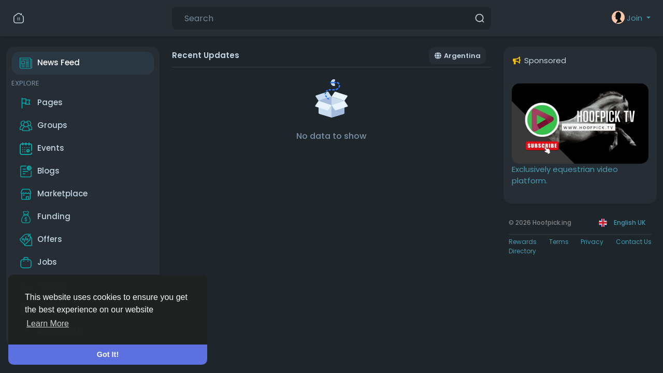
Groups (43, 126)
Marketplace (54, 194)
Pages (41, 103)
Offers (41, 240)
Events (42, 148)
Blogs (40, 171)
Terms (559, 241)
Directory (522, 251)
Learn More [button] (47, 323)
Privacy (592, 241)
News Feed (50, 63)
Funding (45, 217)
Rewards (523, 241)
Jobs (38, 262)
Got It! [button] (108, 354)
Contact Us (634, 241)
